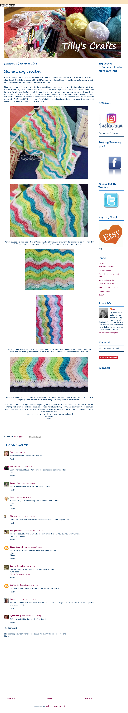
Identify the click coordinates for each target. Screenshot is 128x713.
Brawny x (14, 585)
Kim (113, 310)
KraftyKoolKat (16, 531)
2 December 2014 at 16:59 (31, 547)
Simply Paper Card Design (20, 574)
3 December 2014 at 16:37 (28, 585)
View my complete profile (109, 333)
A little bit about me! (107, 267)
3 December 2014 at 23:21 (26, 599)
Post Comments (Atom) (55, 706)
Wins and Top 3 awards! (108, 288)
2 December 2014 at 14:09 (24, 516)
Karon (12, 599)
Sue (11, 452)
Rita (11, 516)
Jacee (12, 566)
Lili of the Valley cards (107, 284)
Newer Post (11, 699)
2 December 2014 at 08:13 (25, 483)
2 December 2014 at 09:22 (25, 497)
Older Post (88, 699)
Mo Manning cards (106, 280)
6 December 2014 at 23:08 (30, 616)
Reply (12, 459)
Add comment (11, 628)
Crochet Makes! (105, 271)
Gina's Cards (15, 547)
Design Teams (104, 291)
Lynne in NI (14, 616)
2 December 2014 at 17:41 (25, 566)
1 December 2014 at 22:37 (24, 452)
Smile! (101, 295)
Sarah (12, 483)
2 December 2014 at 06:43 (24, 467)
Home (49, 699)
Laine (12, 497)
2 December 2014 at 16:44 (32, 531)
